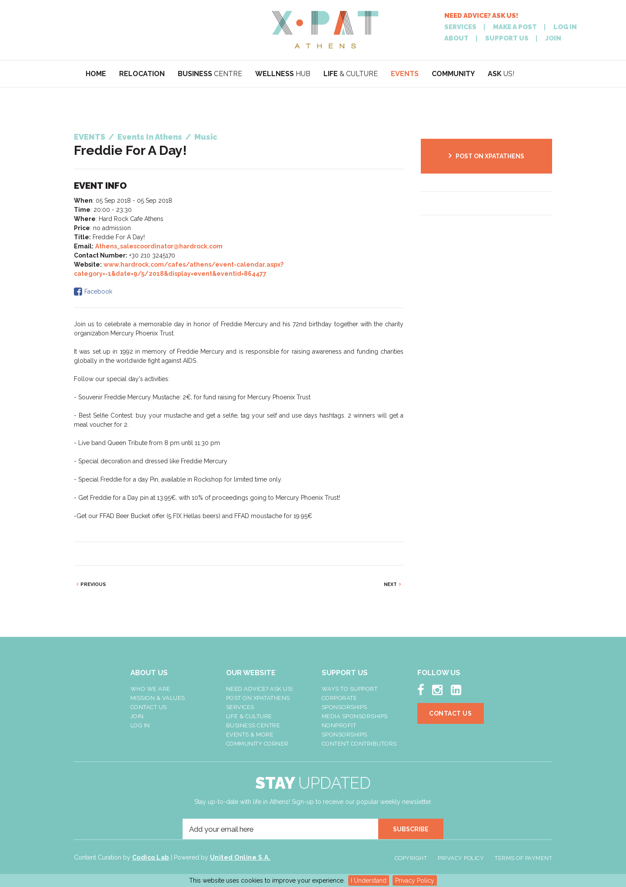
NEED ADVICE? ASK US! (481, 16)
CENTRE (210, 74)
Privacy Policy (414, 880)
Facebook (98, 291)
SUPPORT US (507, 38)
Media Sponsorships (355, 716)
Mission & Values (157, 698)
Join (137, 716)
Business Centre (253, 725)
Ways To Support (350, 689)
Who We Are (150, 689)
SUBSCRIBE (411, 829)
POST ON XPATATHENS (490, 156)
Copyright (411, 858)
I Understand (368, 880)
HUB (282, 74)
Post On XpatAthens (258, 698)
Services (240, 707)
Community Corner (257, 743)
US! (501, 74)
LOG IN (565, 27)
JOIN (553, 38)
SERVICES (460, 27)
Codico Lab (150, 857)
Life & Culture (249, 716)
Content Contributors (359, 743)
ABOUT (456, 38)
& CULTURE (350, 74)
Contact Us (148, 707)
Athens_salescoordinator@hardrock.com (159, 246)
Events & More (250, 734)
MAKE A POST (515, 27)
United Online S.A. (240, 857)
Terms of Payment (523, 858)
